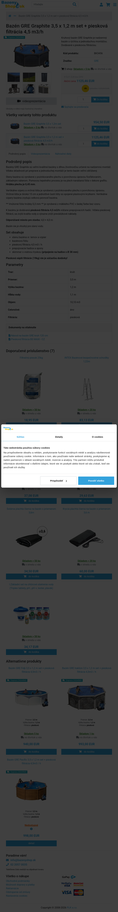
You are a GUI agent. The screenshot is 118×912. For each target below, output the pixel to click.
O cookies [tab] (97, 436)
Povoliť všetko (96, 480)
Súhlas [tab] (20, 436)
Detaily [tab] (59, 436)
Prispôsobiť (58, 480)
